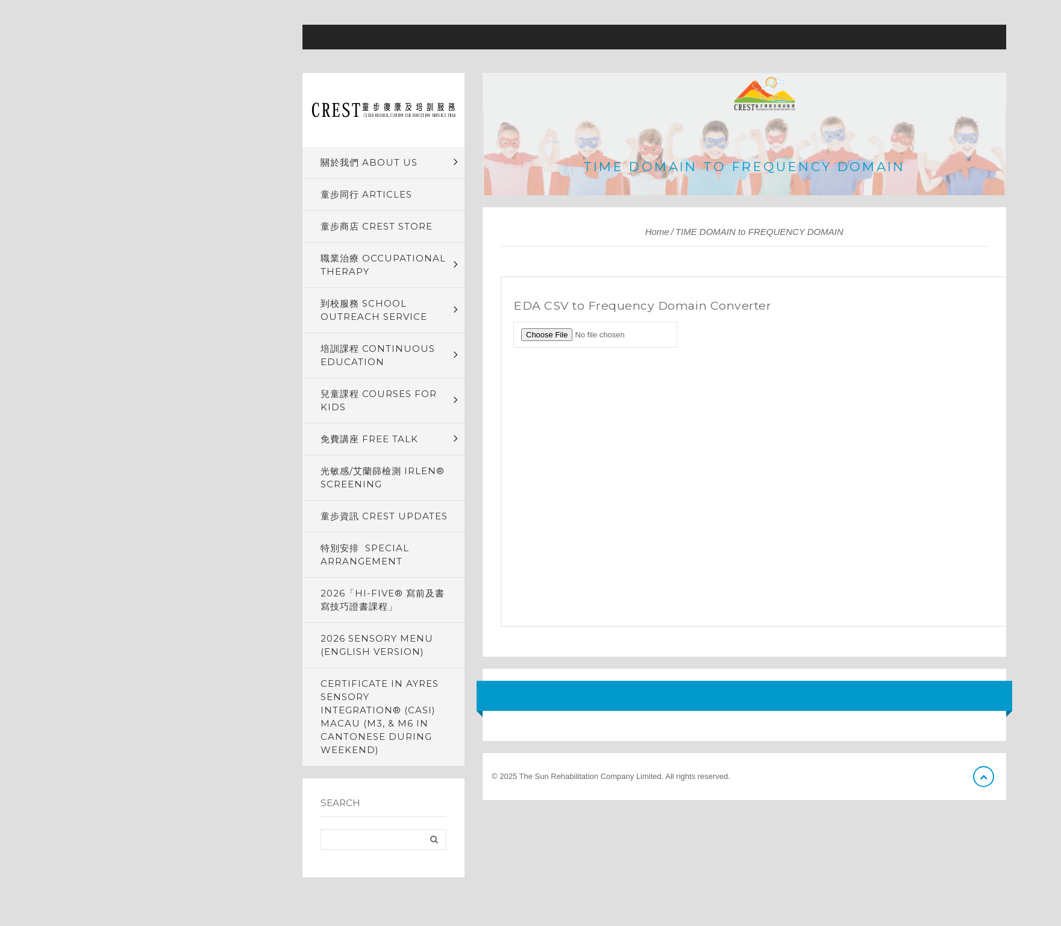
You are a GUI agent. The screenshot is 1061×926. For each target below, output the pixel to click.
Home (657, 232)
